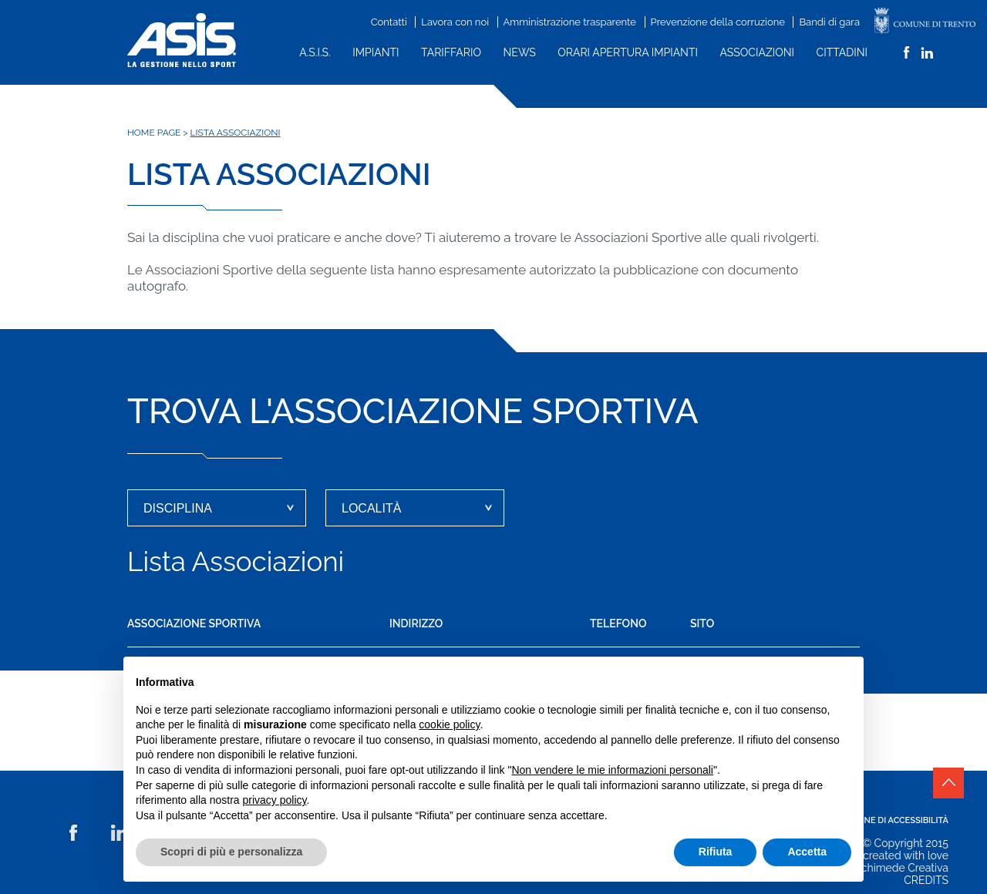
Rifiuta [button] (716, 851)
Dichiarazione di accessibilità (879, 820)
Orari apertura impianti (628, 52)
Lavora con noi (455, 22)
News (520, 52)
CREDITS (926, 880)
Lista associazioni (235, 132)
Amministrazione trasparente (570, 22)
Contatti (389, 22)
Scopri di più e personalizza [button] (231, 851)
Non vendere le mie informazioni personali (611, 770)
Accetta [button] (807, 851)
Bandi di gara (829, 22)
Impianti (375, 52)
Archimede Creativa (899, 868)
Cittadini (842, 52)
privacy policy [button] (275, 800)
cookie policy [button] (449, 724)
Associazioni (757, 52)
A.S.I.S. (315, 52)
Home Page (153, 132)
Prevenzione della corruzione (718, 22)
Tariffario (451, 52)
